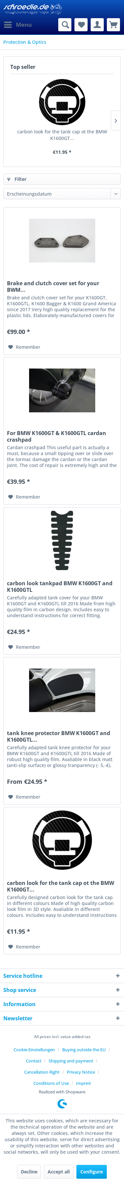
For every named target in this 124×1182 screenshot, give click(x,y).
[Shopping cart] (113, 24)
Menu (18, 23)
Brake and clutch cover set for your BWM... (53, 286)
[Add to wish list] (24, 347)
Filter (16, 179)
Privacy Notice (81, 1072)
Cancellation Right (42, 1072)
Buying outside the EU (84, 1050)
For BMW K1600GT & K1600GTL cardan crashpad (56, 436)
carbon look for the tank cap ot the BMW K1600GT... (62, 134)
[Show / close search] (64, 24)
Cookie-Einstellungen (34, 1050)
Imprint (83, 1083)
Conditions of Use (51, 1083)
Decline (29, 1171)
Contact (33, 1061)
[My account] (97, 24)
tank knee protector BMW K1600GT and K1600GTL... (58, 736)
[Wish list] (81, 24)
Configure (91, 1171)
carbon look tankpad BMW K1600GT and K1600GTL (59, 586)
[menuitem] (17, 24)
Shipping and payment (71, 1061)
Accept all (59, 1171)
